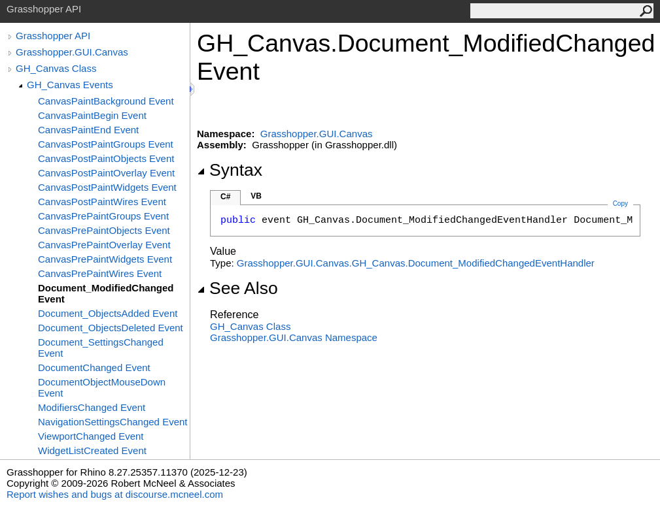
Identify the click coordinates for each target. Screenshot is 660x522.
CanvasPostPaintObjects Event (106, 158)
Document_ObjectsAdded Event (107, 313)
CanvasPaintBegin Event (92, 115)
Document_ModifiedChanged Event (106, 293)
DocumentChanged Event (94, 367)
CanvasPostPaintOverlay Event (106, 172)
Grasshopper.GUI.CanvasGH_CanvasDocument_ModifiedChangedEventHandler (416, 263)
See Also (237, 288)
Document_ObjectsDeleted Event (110, 327)
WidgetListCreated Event (92, 450)
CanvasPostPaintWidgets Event (107, 187)
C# (225, 196)
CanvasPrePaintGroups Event (103, 215)
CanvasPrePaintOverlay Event (104, 244)
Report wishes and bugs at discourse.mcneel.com (115, 494)
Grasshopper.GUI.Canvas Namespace (293, 337)
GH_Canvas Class (56, 68)
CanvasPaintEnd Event (88, 129)
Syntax (229, 170)
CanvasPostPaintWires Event (102, 201)
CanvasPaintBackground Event (106, 100)
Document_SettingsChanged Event (101, 347)
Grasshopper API (53, 35)
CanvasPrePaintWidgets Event (105, 259)
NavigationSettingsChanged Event (113, 421)
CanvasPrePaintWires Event (100, 273)
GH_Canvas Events (70, 84)
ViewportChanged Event (91, 436)
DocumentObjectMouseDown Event (101, 387)
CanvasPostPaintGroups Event (105, 144)
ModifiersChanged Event (91, 407)
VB (256, 196)
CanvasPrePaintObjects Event (104, 230)
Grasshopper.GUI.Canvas (72, 51)
